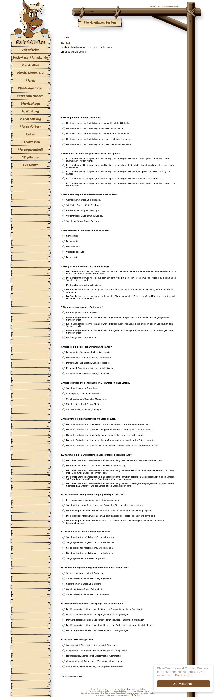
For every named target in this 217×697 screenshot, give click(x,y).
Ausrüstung (30, 111)
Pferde (30, 80)
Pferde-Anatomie (30, 88)
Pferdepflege (30, 103)
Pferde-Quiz (30, 65)
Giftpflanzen (30, 157)
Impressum (162, 6)
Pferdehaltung (30, 119)
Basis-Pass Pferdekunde (30, 57)
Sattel (102, 47)
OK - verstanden (183, 684)
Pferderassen (30, 142)
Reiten (30, 134)
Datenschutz (183, 675)
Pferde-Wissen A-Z (30, 73)
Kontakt (153, 6)
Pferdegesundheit (30, 149)
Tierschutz (30, 165)
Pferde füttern (30, 126)
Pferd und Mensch (30, 96)
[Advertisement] (87, 84)
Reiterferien (30, 50)
